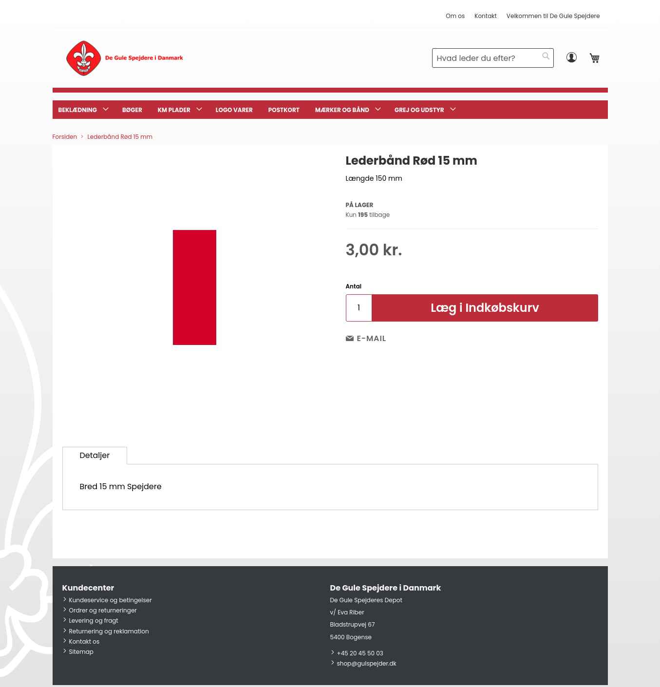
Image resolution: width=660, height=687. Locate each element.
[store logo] (124, 58)
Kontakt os (84, 641)
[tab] (95, 455)
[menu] (330, 109)
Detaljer (95, 455)
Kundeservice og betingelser (110, 600)
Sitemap (81, 652)
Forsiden (65, 137)
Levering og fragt (93, 620)
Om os (455, 16)
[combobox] (493, 58)
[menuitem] (83, 109)
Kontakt (485, 16)
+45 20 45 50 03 (360, 653)
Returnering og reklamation (109, 631)
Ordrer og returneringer (103, 610)
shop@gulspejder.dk (366, 663)
